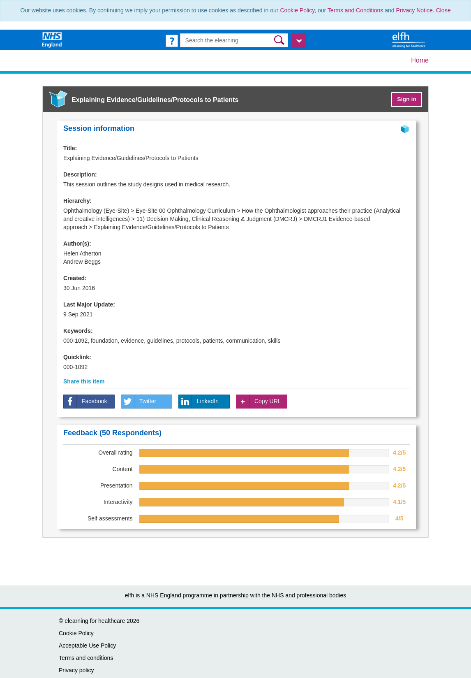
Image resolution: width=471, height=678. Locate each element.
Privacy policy (76, 670)
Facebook (85, 401)
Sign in (406, 99)
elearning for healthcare (95, 621)
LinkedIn (199, 401)
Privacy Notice (414, 10)
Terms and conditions (86, 658)
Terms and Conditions (355, 10)
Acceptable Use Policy (87, 645)
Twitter (138, 401)
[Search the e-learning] (234, 40)
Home (420, 60)
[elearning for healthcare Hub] (410, 39)
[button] (280, 40)
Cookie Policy (297, 10)
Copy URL (258, 401)
